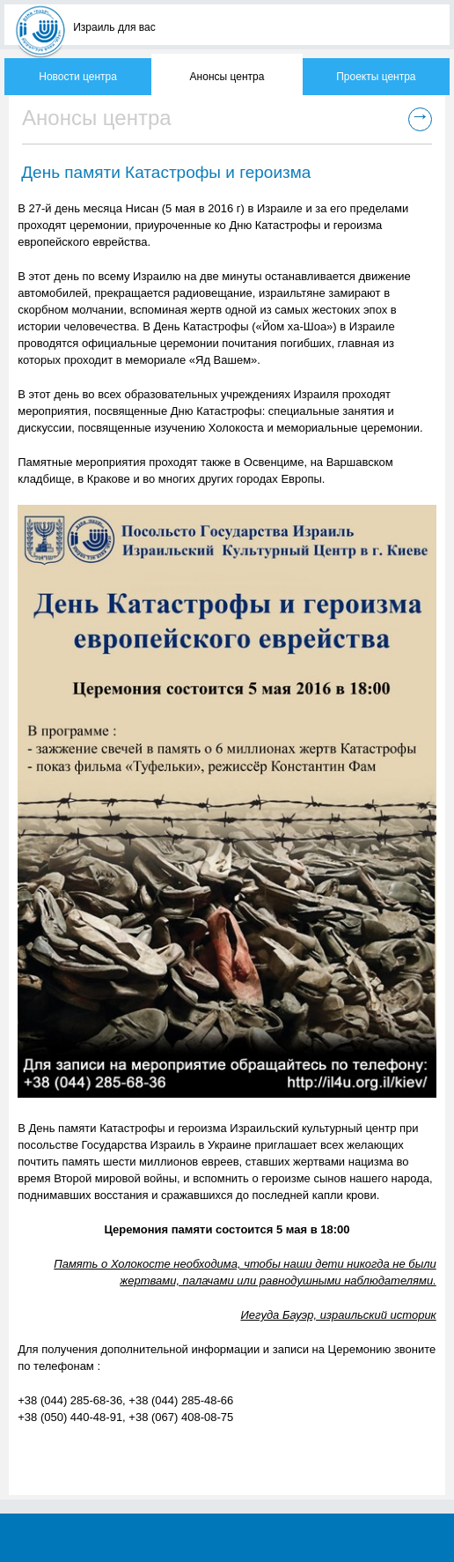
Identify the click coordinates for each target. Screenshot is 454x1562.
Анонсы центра (227, 76)
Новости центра (78, 76)
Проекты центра (375, 76)
